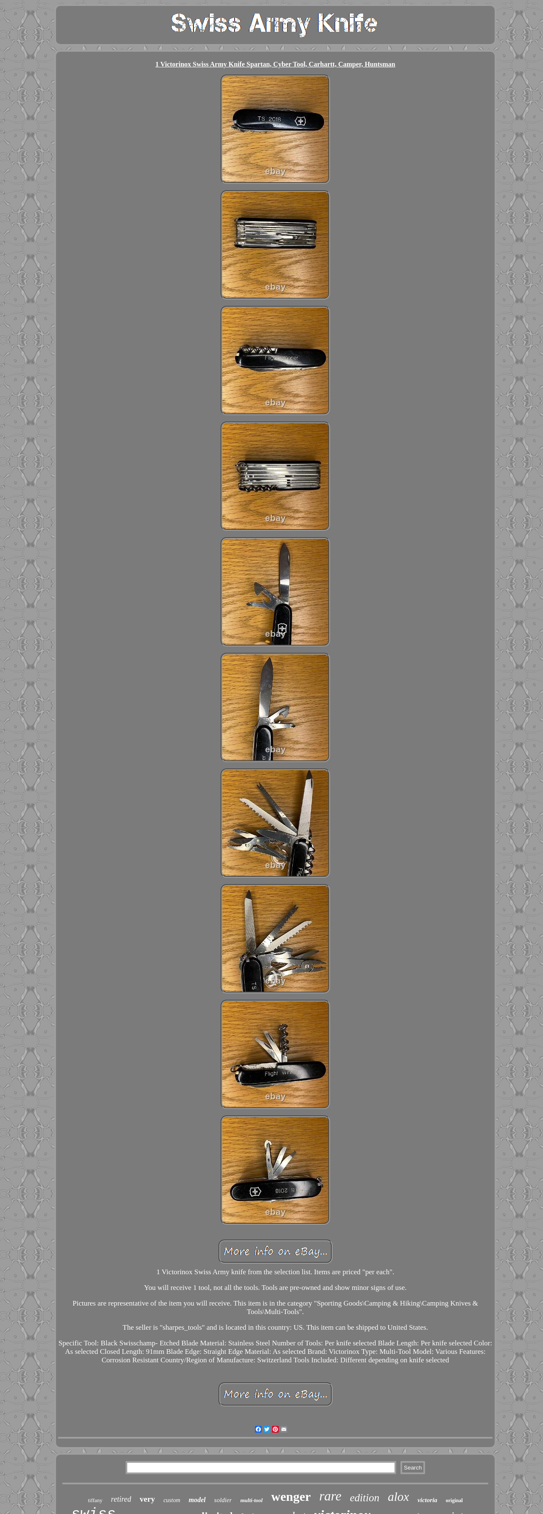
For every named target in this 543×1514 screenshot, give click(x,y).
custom (171, 1500)
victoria (427, 1500)
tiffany (95, 1500)
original (454, 1500)
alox (398, 1496)
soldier (223, 1500)
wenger (291, 1496)
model (197, 1499)
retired (121, 1499)
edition (364, 1497)
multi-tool (251, 1500)
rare (330, 1496)
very (147, 1499)
